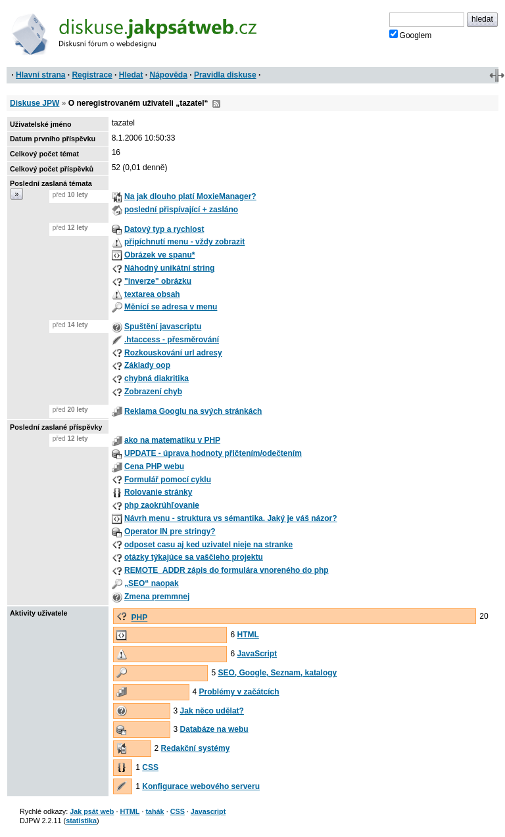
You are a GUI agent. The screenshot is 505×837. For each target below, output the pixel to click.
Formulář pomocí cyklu (167, 479)
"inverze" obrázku (157, 281)
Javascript (208, 811)
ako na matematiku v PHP (172, 440)
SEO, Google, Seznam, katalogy (277, 672)
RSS (216, 104)
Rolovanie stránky (158, 492)
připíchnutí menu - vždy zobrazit (184, 241)
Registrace (92, 74)
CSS (150, 767)
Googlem (410, 35)
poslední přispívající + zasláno (181, 209)
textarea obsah (152, 294)
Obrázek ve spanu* (159, 255)
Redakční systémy (195, 748)
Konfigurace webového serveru (201, 786)
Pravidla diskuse (225, 74)
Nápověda (168, 74)
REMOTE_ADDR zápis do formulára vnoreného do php (226, 570)
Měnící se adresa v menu (170, 306)
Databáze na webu (214, 729)
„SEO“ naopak (151, 583)
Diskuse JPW (34, 103)
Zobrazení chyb (153, 391)
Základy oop (147, 365)
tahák (154, 811)
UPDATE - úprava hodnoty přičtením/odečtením (213, 453)
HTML (247, 634)
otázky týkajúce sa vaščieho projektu (193, 557)
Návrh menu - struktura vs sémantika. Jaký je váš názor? (230, 518)
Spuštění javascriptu (162, 326)
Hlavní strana (40, 74)
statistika (81, 821)
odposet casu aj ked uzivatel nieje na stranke (208, 544)
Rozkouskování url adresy (173, 352)
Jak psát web (92, 811)
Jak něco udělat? (212, 710)
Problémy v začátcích (239, 691)
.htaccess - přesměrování (171, 339)
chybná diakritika (156, 378)
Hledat (131, 74)
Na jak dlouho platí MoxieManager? (190, 196)
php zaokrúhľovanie (161, 505)
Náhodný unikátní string (169, 268)
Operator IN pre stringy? (170, 531)
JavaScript (257, 653)
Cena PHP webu (154, 466)
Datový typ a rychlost (164, 229)
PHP (140, 617)
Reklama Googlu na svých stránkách (193, 411)
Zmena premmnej (156, 596)
